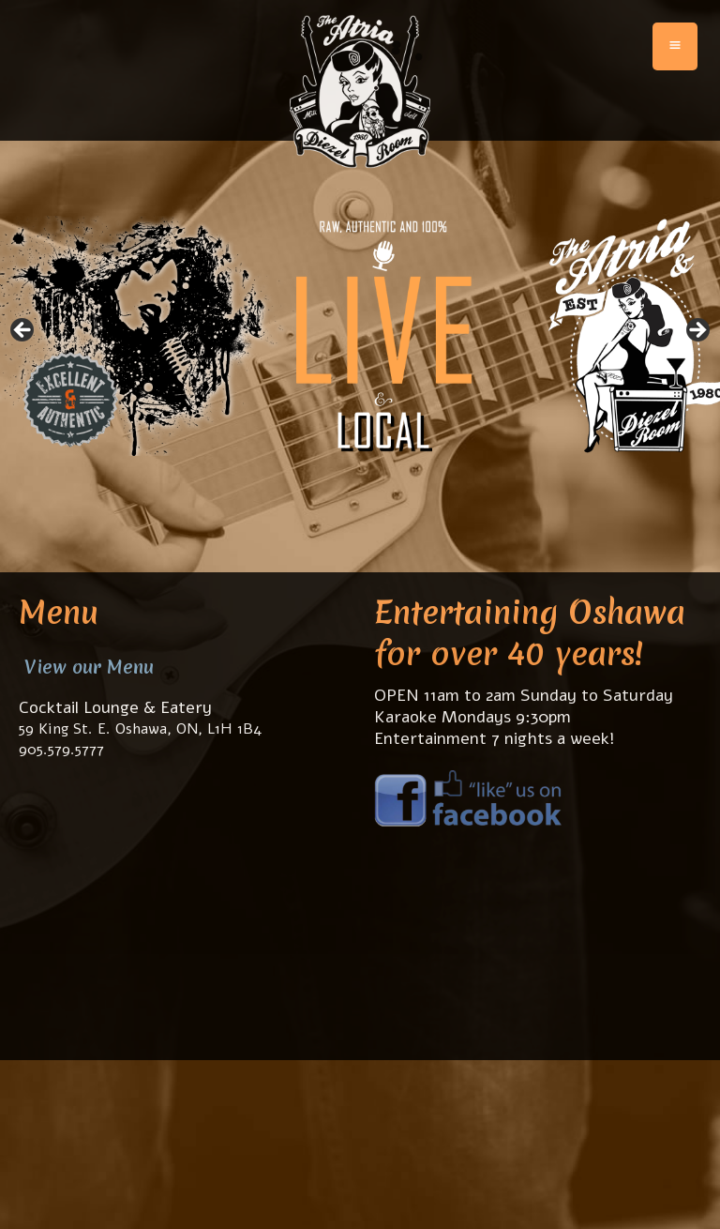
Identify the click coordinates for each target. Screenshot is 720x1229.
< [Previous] (23, 331)
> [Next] (696, 331)
